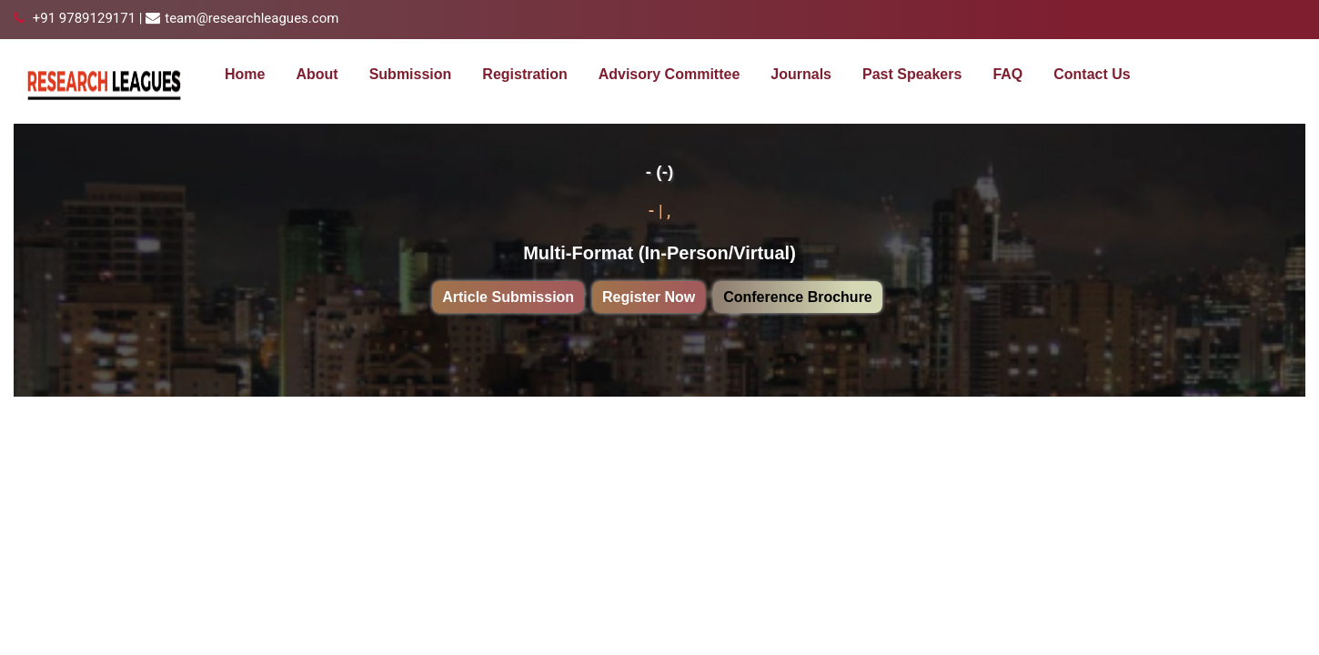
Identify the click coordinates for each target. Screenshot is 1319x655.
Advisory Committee (669, 74)
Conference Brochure (797, 297)
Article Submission (508, 297)
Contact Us (1091, 74)
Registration (524, 74)
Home (245, 74)
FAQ (1007, 74)
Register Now (648, 297)
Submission (410, 74)
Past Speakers (912, 74)
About (316, 74)
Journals (800, 74)
